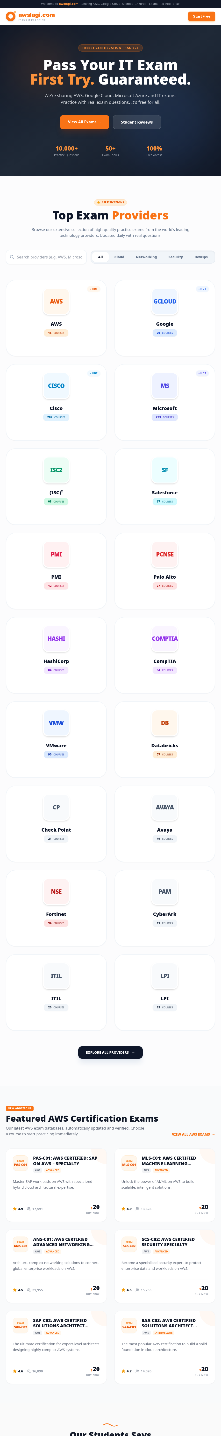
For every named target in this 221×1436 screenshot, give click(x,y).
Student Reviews (137, 122)
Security (176, 257)
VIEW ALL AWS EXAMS (193, 1134)
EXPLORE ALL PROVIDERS (110, 1052)
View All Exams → (84, 122)
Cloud (119, 257)
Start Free (201, 16)
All (100, 257)
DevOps (201, 257)
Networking (146, 257)
